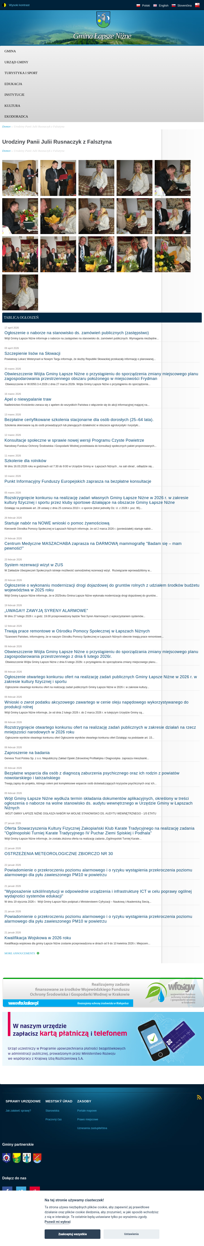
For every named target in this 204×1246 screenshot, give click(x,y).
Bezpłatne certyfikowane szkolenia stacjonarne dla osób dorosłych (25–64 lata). (79, 419)
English (164, 5)
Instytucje (14, 95)
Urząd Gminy (16, 62)
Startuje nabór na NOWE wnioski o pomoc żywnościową (56, 523)
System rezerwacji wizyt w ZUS (33, 565)
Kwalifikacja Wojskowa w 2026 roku (37, 938)
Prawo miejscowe (87, 1119)
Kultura (12, 105)
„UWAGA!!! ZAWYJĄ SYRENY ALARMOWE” (46, 610)
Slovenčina (184, 5)
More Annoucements (19, 953)
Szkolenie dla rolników (25, 460)
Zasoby (84, 1101)
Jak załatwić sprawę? (18, 1110)
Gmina (10, 51)
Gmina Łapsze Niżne (102, 35)
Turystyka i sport (20, 73)
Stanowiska (52, 1110)
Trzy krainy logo (190, 21)
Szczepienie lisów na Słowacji (32, 353)
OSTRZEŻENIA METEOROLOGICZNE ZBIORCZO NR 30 (58, 853)
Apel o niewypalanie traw (27, 399)
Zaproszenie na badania (27, 752)
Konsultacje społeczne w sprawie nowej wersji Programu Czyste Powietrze (74, 440)
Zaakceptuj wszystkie (72, 1234)
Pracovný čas (54, 1119)
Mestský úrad (59, 1101)
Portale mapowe (87, 1110)
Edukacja (13, 84)
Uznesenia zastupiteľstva (92, 1128)
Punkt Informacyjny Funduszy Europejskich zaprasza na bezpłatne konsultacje (77, 481)
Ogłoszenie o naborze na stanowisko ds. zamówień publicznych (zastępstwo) (76, 333)
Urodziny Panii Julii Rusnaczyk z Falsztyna (39, 126)
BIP (197, 5)
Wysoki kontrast (19, 5)
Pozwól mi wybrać (58, 1222)
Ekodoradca (16, 116)
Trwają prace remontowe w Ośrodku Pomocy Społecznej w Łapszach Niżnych (77, 631)
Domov (6, 126)
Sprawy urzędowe (23, 1101)
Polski (146, 5)
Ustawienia (131, 1234)
